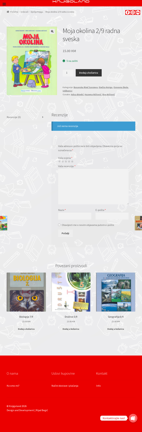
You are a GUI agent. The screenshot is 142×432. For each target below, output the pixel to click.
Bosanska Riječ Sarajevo (86, 87)
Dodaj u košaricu (88, 72)
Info (98, 385)
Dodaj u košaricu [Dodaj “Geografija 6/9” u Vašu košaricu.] (115, 329)
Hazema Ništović (93, 94)
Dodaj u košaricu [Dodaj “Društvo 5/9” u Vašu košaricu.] (71, 329)
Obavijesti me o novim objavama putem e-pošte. (88, 225)
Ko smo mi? (13, 385)
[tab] (26, 117)
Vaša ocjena (65, 157)
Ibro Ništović (108, 94)
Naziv (62, 210)
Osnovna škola (120, 87)
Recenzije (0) (14, 117)
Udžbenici (67, 90)
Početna (14, 11)
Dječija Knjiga (37, 11)
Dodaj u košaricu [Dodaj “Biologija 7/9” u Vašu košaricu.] (26, 329)
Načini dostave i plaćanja (64, 385)
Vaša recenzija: (67, 166)
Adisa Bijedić (77, 94)
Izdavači (24, 11)
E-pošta (100, 210)
